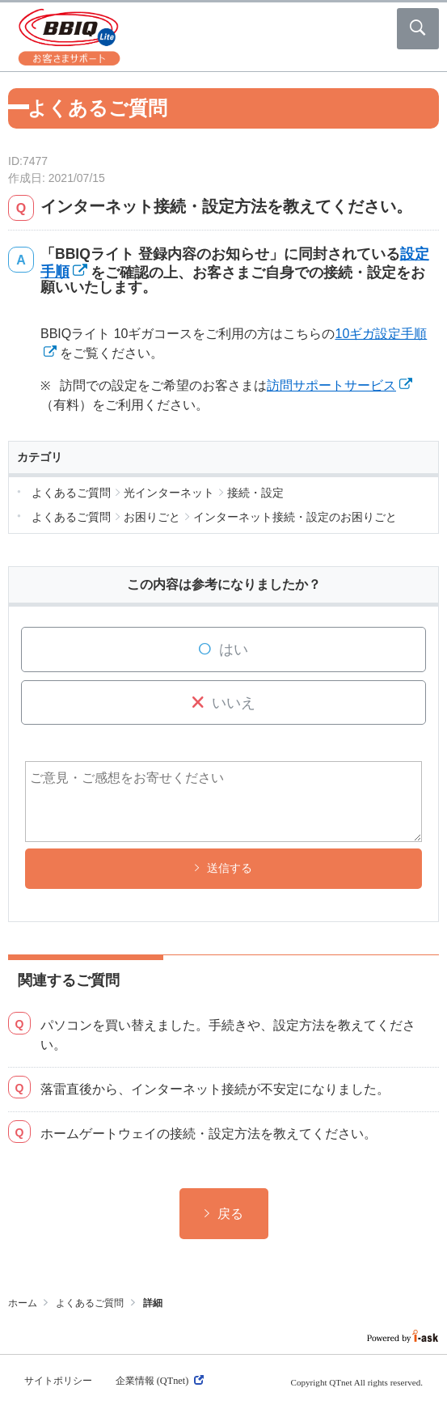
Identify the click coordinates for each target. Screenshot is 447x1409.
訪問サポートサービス (331, 385)
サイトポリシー (58, 1380)
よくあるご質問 (90, 1303)
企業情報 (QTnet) (160, 1380)
